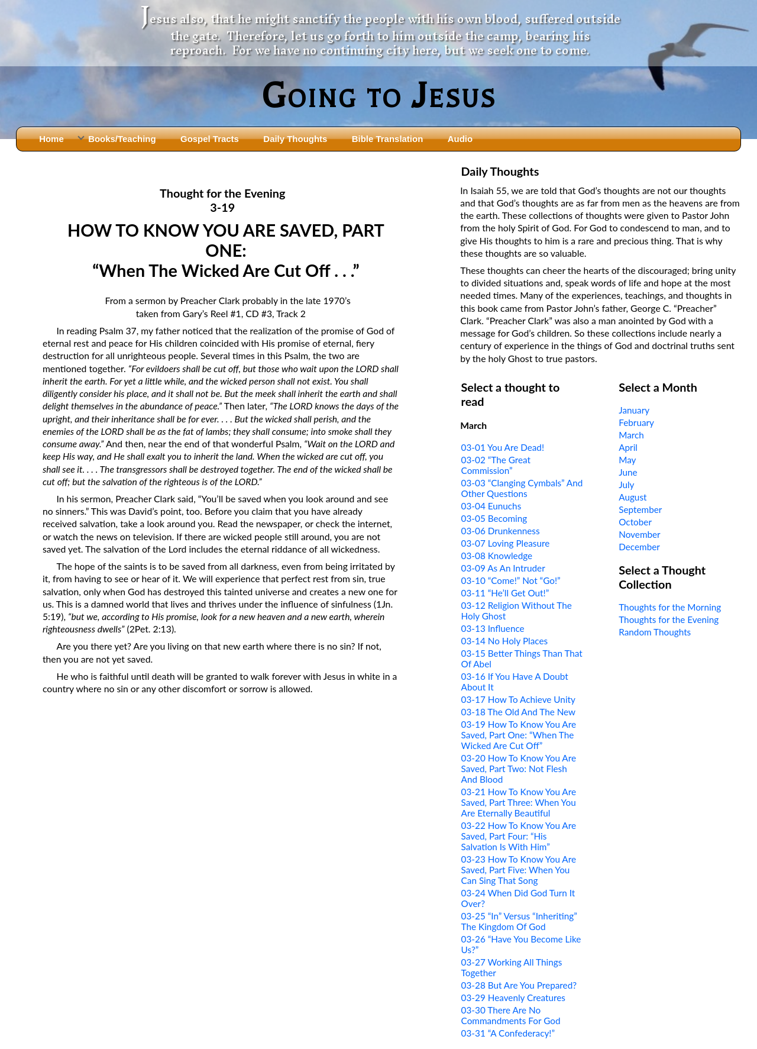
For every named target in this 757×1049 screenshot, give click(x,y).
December (639, 546)
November (639, 534)
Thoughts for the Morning (670, 607)
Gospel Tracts (209, 139)
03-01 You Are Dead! (502, 447)
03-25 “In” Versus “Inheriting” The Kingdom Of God (519, 921)
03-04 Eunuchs (491, 506)
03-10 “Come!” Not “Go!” (511, 580)
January (634, 410)
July (626, 484)
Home (51, 139)
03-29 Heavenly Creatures (513, 997)
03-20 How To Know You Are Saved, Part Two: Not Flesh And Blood (518, 769)
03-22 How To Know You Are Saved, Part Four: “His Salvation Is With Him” (518, 836)
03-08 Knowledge (497, 555)
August (632, 497)
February (636, 422)
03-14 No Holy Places (504, 640)
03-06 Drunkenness (500, 530)
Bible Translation (387, 139)
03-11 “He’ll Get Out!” (505, 593)
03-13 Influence (493, 628)
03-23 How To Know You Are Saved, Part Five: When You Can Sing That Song (518, 870)
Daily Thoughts (295, 139)
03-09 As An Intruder (503, 568)
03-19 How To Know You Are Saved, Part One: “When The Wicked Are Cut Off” (518, 735)
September (640, 509)
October (635, 522)
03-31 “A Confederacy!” (508, 1033)
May (627, 459)
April (628, 447)
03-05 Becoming (494, 518)
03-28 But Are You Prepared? (519, 985)
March (631, 435)
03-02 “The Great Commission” (495, 465)
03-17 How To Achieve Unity (518, 699)
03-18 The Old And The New (518, 711)
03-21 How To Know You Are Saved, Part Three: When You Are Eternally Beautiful (518, 802)
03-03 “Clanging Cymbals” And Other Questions (522, 488)
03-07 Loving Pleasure (505, 543)
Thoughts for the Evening (669, 619)
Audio (460, 139)
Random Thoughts (655, 632)
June (628, 472)
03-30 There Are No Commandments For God (511, 1015)
